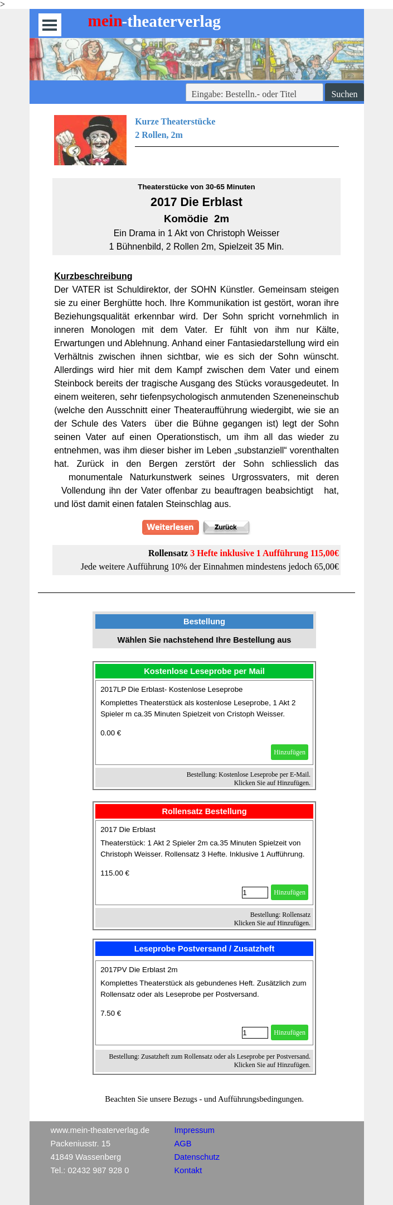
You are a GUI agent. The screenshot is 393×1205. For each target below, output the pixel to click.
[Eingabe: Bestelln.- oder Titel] (255, 94)
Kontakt (188, 1170)
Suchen (344, 94)
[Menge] (255, 892)
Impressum (194, 1130)
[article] (204, 722)
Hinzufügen (289, 752)
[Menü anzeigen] (49, 24)
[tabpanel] (196, 140)
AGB (183, 1143)
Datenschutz (197, 1157)
